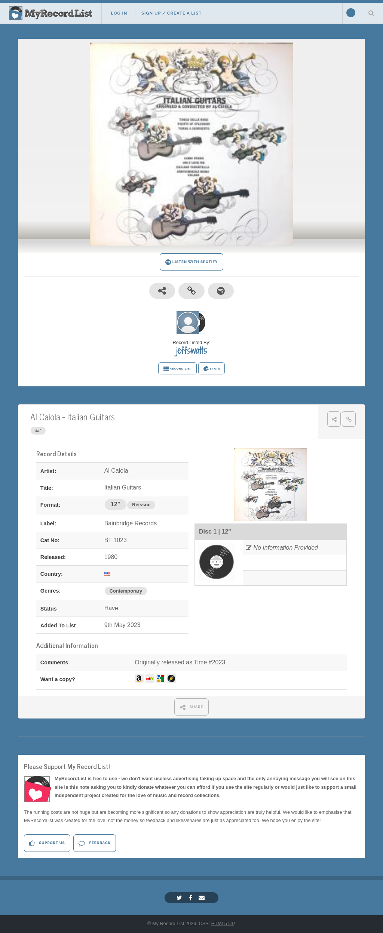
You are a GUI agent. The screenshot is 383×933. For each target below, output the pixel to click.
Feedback (94, 843)
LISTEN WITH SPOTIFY (191, 262)
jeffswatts (191, 350)
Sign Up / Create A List (171, 13)
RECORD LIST (177, 368)
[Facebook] (191, 898)
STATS (211, 368)
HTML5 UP (223, 923)
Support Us (47, 843)
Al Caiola (45, 416)
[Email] (202, 898)
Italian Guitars (91, 416)
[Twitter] (180, 898)
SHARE (191, 707)
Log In (119, 13)
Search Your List (371, 12)
